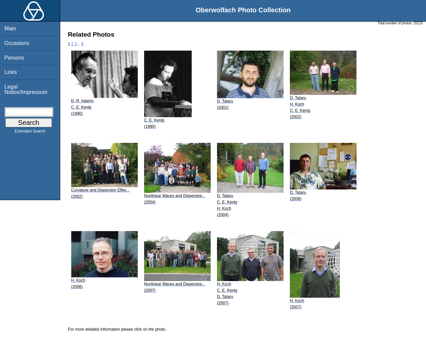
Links (10, 72)
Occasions (16, 43)
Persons (14, 58)
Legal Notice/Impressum (25, 89)
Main (10, 28)
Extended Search (30, 133)
